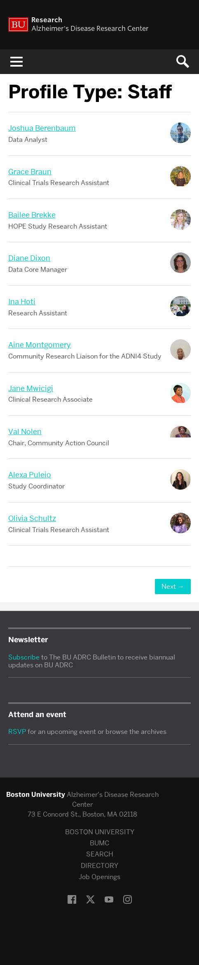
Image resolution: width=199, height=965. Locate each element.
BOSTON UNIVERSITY (99, 832)
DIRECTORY (99, 865)
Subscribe (24, 657)
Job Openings (99, 876)
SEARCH (99, 854)
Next (173, 586)
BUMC (99, 843)
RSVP (17, 731)
